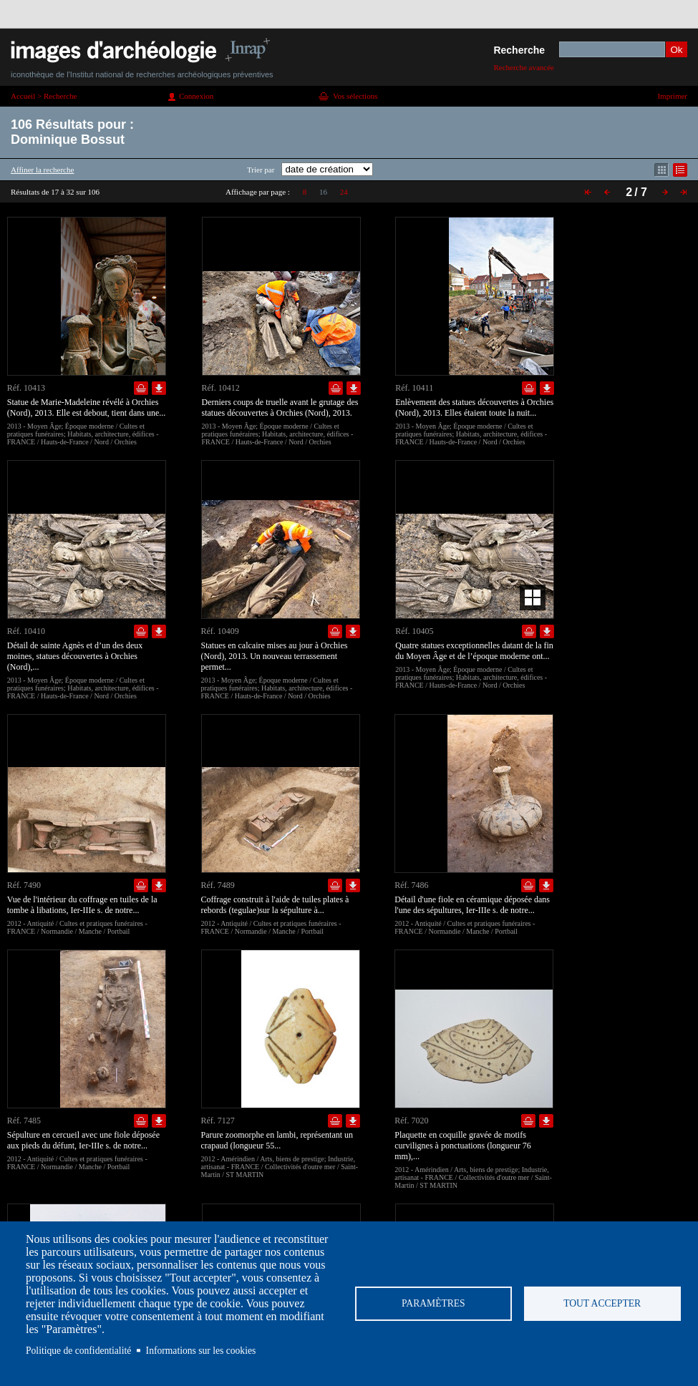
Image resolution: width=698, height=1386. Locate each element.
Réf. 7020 (411, 1121)
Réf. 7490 (24, 885)
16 (323, 191)
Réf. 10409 (220, 631)
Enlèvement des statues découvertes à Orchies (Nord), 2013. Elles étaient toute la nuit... (474, 407)
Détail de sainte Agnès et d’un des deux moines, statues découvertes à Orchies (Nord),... (75, 656)
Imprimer (672, 96)
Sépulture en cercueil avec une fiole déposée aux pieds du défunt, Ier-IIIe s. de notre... (83, 1140)
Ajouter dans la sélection (141, 388)
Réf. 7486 (411, 885)
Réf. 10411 (414, 388)
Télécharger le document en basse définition (159, 388)
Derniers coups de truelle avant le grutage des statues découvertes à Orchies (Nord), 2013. (280, 407)
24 (344, 191)
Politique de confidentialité (78, 1350)
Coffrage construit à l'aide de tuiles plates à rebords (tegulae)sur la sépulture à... (275, 904)
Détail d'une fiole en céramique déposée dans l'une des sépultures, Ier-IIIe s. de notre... (472, 904)
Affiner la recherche (42, 169)
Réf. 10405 (414, 631)
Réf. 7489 (218, 885)
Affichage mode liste (680, 170)
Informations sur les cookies (201, 1350)
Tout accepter (602, 1303)
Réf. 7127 (218, 1121)
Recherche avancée (523, 67)
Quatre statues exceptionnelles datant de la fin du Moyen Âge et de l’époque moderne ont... (474, 650)
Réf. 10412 (221, 388)
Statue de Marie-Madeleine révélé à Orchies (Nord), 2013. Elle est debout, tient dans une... (86, 407)
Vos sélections (355, 96)
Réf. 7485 (24, 1121)
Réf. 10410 (26, 631)
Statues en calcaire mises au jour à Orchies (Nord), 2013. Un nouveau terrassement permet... (274, 656)
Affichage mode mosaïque (661, 170)
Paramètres (433, 1303)
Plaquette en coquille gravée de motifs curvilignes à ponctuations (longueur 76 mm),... (462, 1145)
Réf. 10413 (26, 388)
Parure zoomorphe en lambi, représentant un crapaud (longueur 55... (277, 1140)
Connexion (196, 96)
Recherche (519, 50)
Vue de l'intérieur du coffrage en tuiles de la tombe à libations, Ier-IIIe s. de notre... (82, 904)
